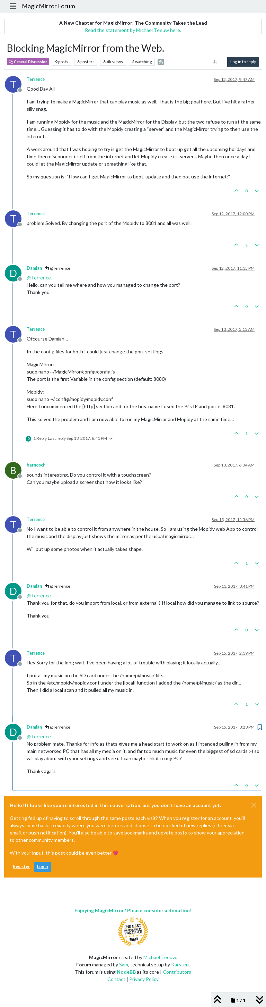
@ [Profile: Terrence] (39, 277)
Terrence (36, 79)
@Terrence (57, 268)
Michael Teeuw (159, 957)
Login (42, 866)
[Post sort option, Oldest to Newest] (216, 62)
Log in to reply (243, 61)
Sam (123, 964)
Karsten (180, 964)
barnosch (36, 465)
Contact (116, 979)
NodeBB (126, 972)
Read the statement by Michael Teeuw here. (133, 30)
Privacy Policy (144, 979)
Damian (34, 268)
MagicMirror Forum (48, 6)
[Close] (254, 805)
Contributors (177, 972)
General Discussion (28, 62)
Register (21, 866)
